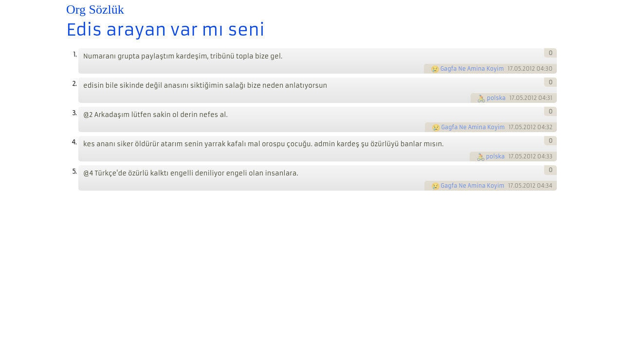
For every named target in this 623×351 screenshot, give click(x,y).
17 (510, 68)
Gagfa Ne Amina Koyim (472, 68)
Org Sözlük (95, 9)
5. (74, 171)
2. (74, 83)
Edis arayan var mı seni (165, 30)
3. (74, 113)
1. (74, 54)
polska (496, 98)
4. (74, 142)
